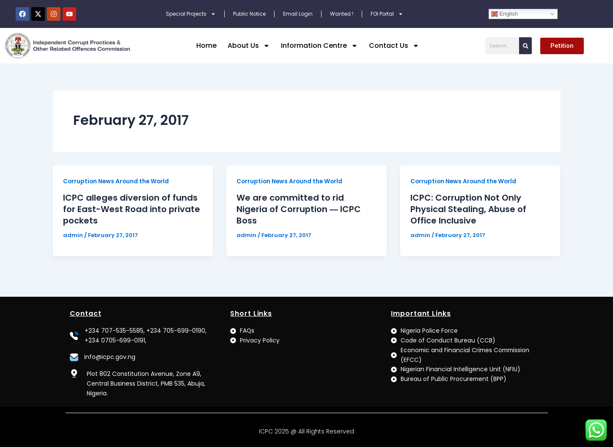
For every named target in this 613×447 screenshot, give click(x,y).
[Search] (525, 45)
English (504, 14)
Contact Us (394, 45)
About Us (249, 45)
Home (206, 45)
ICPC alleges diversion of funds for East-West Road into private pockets (132, 209)
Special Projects (191, 14)
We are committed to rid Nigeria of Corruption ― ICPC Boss (298, 209)
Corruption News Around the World (117, 181)
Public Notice (249, 13)
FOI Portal (387, 14)
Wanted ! (341, 13)
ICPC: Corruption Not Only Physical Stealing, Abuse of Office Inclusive (468, 209)
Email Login (298, 13)
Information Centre (319, 45)
